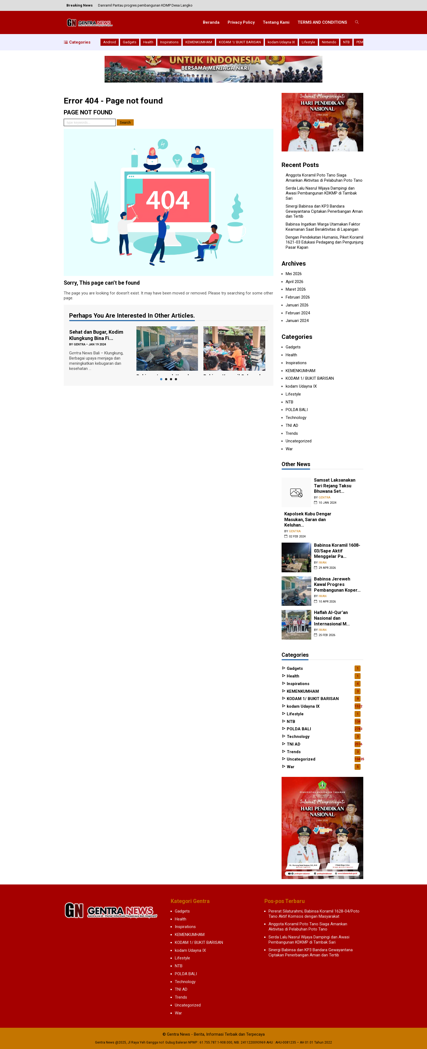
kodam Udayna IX (281, 42)
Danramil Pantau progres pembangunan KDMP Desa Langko (145, 5)
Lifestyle (308, 42)
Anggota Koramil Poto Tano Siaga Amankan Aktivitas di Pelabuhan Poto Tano (324, 178)
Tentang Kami (276, 22)
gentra (80, 344)
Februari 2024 (298, 313)
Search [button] (125, 122)
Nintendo (329, 42)
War (289, 448)
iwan (323, 562)
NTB (346, 42)
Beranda (211, 22)
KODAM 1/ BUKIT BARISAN (240, 42)
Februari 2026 (298, 297)
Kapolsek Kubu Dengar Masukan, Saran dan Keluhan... (307, 519)
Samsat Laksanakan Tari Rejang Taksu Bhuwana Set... (334, 486)
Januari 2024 (297, 320)
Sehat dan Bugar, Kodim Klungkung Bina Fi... (96, 335)
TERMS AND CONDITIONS (322, 22)
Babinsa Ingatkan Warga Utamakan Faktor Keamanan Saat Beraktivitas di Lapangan (323, 227)
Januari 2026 (297, 305)
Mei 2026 (294, 273)
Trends (292, 433)
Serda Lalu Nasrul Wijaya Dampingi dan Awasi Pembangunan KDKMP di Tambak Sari (321, 193)
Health (148, 42)
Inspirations (169, 42)
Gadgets (129, 42)
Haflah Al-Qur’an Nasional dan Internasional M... (332, 618)
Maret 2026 (296, 289)
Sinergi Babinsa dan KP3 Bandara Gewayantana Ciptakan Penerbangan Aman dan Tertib (324, 211)
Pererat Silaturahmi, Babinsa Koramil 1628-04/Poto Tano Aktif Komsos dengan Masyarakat (314, 914)
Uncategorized (299, 441)
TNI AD (292, 425)
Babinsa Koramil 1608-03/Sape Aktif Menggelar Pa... (337, 551)
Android (109, 42)
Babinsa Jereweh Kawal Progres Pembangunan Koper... (337, 584)
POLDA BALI (297, 409)
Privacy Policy (241, 22)
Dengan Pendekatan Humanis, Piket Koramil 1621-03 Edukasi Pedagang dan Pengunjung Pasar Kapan (324, 242)
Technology (296, 417)
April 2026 (294, 281)
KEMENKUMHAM (198, 42)
